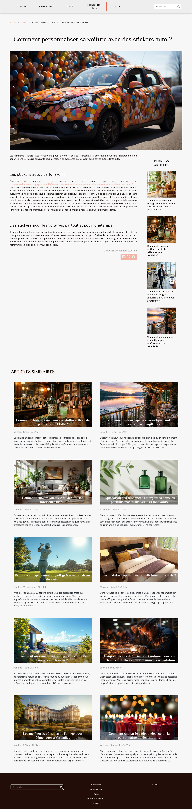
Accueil (13, 22)
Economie (22, 6)
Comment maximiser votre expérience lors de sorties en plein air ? (53, 658)
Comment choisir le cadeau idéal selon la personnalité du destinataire (139, 735)
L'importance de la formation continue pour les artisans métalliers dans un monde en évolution (139, 658)
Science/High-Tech (94, 6)
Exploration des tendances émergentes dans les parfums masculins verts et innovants (139, 500)
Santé (70, 6)
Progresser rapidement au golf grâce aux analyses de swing (53, 577)
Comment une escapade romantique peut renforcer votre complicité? (139, 422)
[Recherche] (167, 6)
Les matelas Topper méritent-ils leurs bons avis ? (139, 575)
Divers (118, 6)
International (45, 6)
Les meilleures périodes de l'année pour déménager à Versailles (53, 735)
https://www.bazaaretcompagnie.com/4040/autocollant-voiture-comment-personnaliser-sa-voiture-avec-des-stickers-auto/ (71, 184)
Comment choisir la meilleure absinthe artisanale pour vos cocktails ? (53, 422)
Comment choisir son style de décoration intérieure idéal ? (53, 500)
